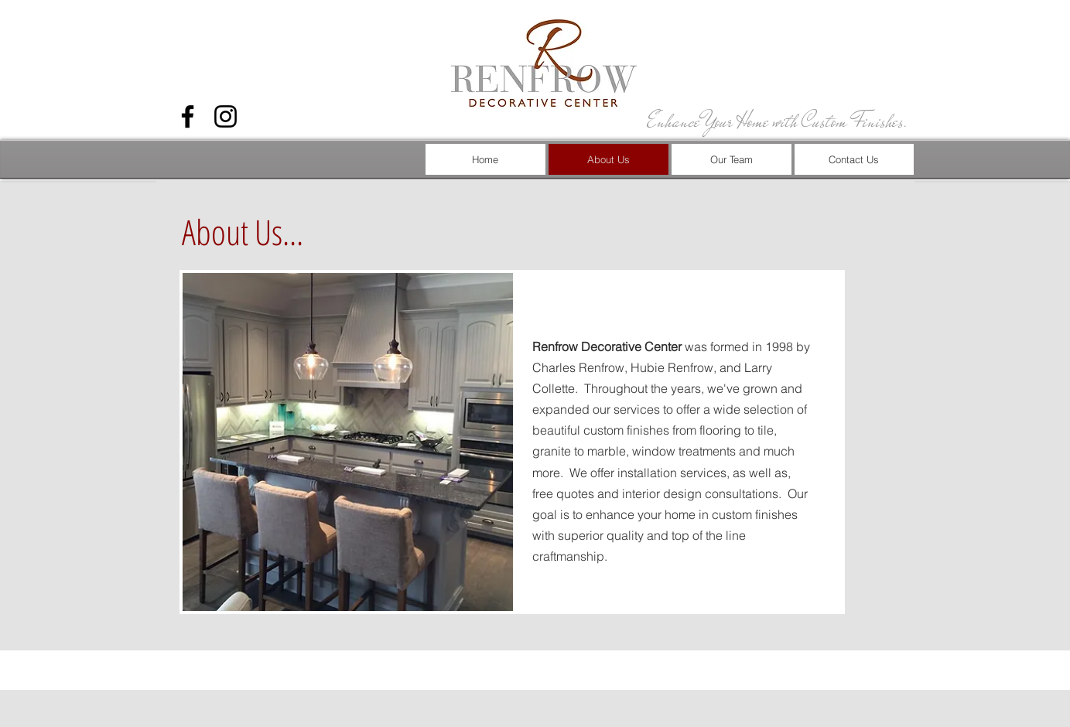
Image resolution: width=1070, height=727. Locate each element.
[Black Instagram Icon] (225, 116)
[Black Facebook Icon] (188, 116)
